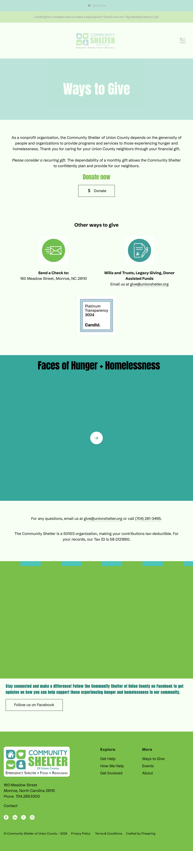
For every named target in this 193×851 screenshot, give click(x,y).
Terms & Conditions (108, 834)
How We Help (112, 766)
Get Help (108, 758)
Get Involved (111, 773)
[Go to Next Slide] (96, 438)
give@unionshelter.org (149, 284)
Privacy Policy (80, 834)
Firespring (148, 834)
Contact (11, 805)
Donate (96, 191)
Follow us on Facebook (34, 704)
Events (148, 766)
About (147, 773)
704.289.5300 (28, 796)
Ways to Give (153, 758)
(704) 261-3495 (148, 518)
